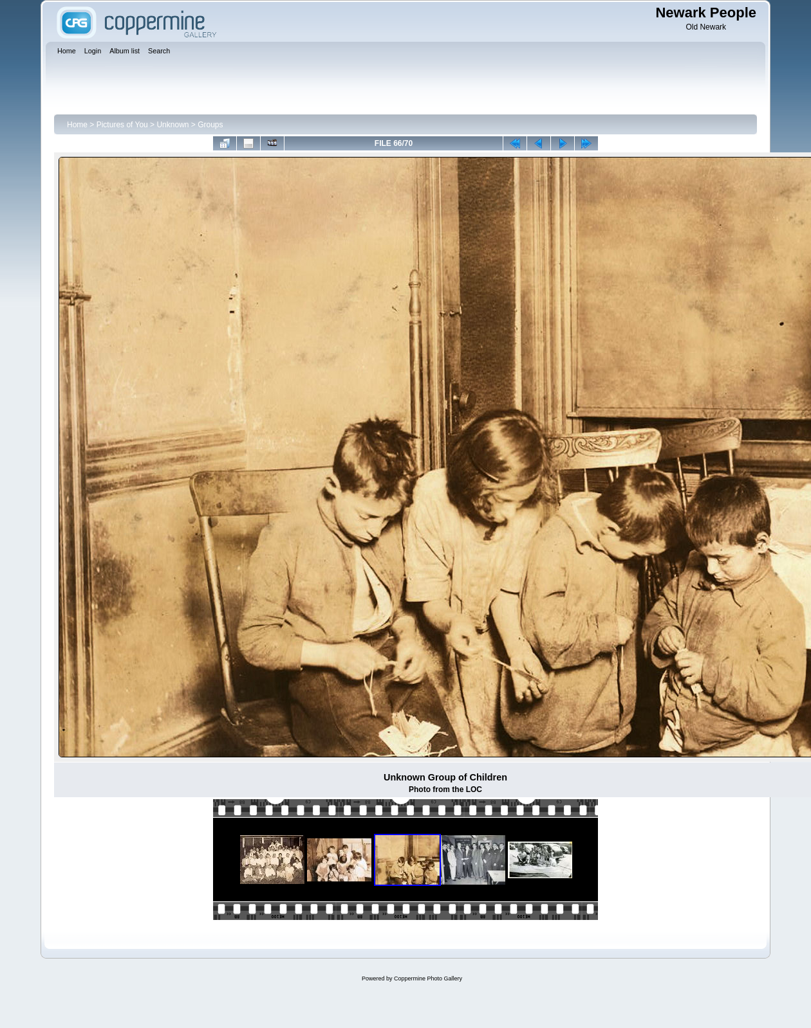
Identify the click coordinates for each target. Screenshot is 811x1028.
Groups (210, 124)
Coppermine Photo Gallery (428, 978)
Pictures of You (122, 124)
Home (77, 124)
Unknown (172, 124)
